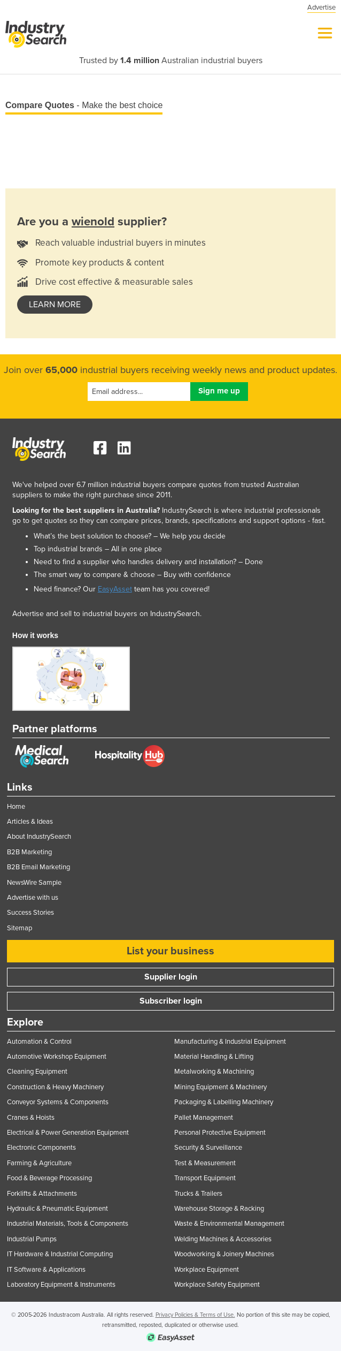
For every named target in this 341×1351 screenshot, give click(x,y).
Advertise (321, 7)
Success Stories (30, 912)
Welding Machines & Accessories (223, 1239)
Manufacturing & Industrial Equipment (230, 1041)
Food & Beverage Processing (49, 1178)
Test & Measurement (205, 1163)
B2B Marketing (29, 852)
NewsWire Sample (34, 882)
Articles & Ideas (30, 821)
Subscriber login (171, 1001)
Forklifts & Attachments (42, 1193)
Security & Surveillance (208, 1147)
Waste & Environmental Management (229, 1223)
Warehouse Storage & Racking (219, 1208)
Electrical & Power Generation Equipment (68, 1132)
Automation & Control (39, 1041)
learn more (55, 304)
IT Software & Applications (46, 1269)
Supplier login (170, 976)
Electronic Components (41, 1147)
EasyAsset (115, 589)
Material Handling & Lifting (213, 1056)
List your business (170, 951)
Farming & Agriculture (39, 1163)
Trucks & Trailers (198, 1193)
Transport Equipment (205, 1178)
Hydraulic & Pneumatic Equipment (57, 1208)
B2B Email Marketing (38, 867)
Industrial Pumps (32, 1239)
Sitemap (19, 928)
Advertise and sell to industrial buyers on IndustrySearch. (106, 613)
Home (16, 806)
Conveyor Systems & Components (57, 1102)
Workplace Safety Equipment (217, 1284)
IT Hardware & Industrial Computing (60, 1254)
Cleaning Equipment (37, 1071)
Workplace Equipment (206, 1269)
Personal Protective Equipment (220, 1132)
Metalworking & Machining (214, 1071)
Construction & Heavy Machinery (55, 1087)
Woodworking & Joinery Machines (224, 1254)
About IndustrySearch (39, 836)
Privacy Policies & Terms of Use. (195, 1314)
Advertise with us (32, 897)
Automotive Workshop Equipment (56, 1056)
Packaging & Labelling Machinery (223, 1102)
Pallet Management (203, 1117)
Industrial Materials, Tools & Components (67, 1223)
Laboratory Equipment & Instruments (61, 1284)
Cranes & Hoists (31, 1117)
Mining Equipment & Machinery (220, 1087)
